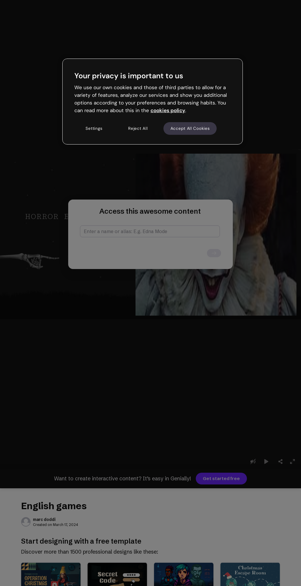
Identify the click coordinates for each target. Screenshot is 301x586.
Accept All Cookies (190, 128)
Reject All (138, 128)
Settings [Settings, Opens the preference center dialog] (94, 128)
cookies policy (167, 110)
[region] (152, 102)
